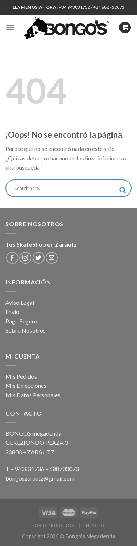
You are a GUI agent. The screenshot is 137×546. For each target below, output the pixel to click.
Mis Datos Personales (32, 394)
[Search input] (65, 188)
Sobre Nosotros (25, 330)
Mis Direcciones (25, 385)
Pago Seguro (21, 321)
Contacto (92, 525)
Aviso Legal (19, 302)
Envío (12, 311)
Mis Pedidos (21, 376)
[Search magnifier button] (123, 190)
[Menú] (9, 27)
